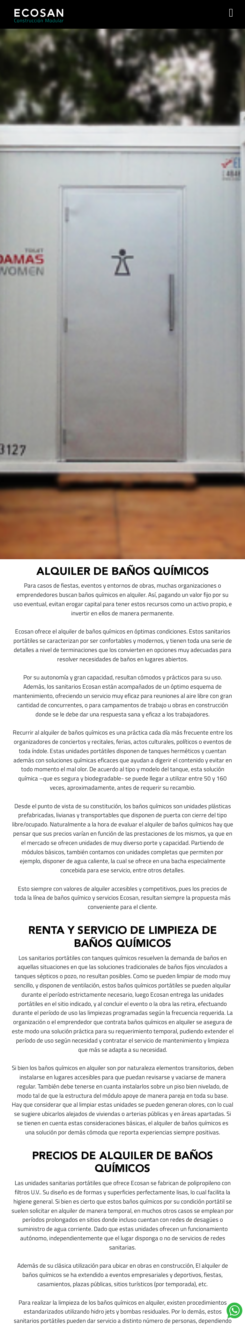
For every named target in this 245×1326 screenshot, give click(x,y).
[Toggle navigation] (231, 12)
